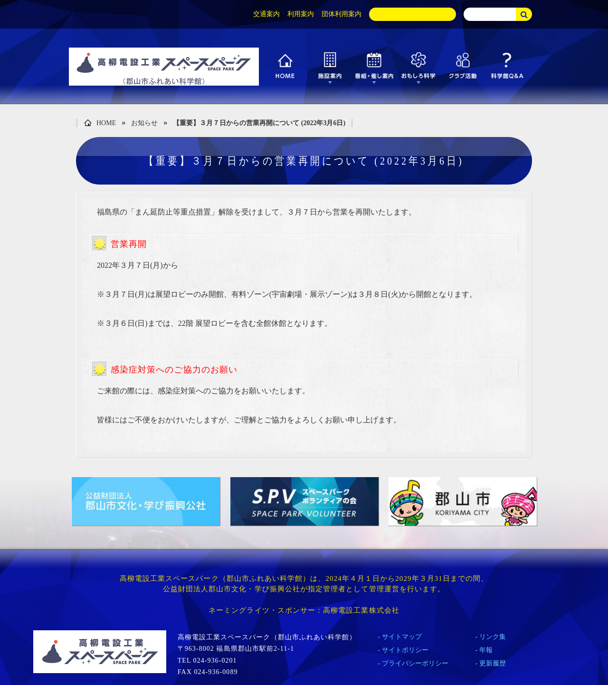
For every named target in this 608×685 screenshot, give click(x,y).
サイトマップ (402, 636)
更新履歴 (492, 663)
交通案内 (266, 14)
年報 (486, 650)
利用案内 (300, 14)
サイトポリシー (405, 650)
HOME (100, 123)
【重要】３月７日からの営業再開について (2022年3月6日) (259, 123)
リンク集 (492, 636)
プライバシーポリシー (415, 663)
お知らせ (144, 123)
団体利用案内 (341, 14)
